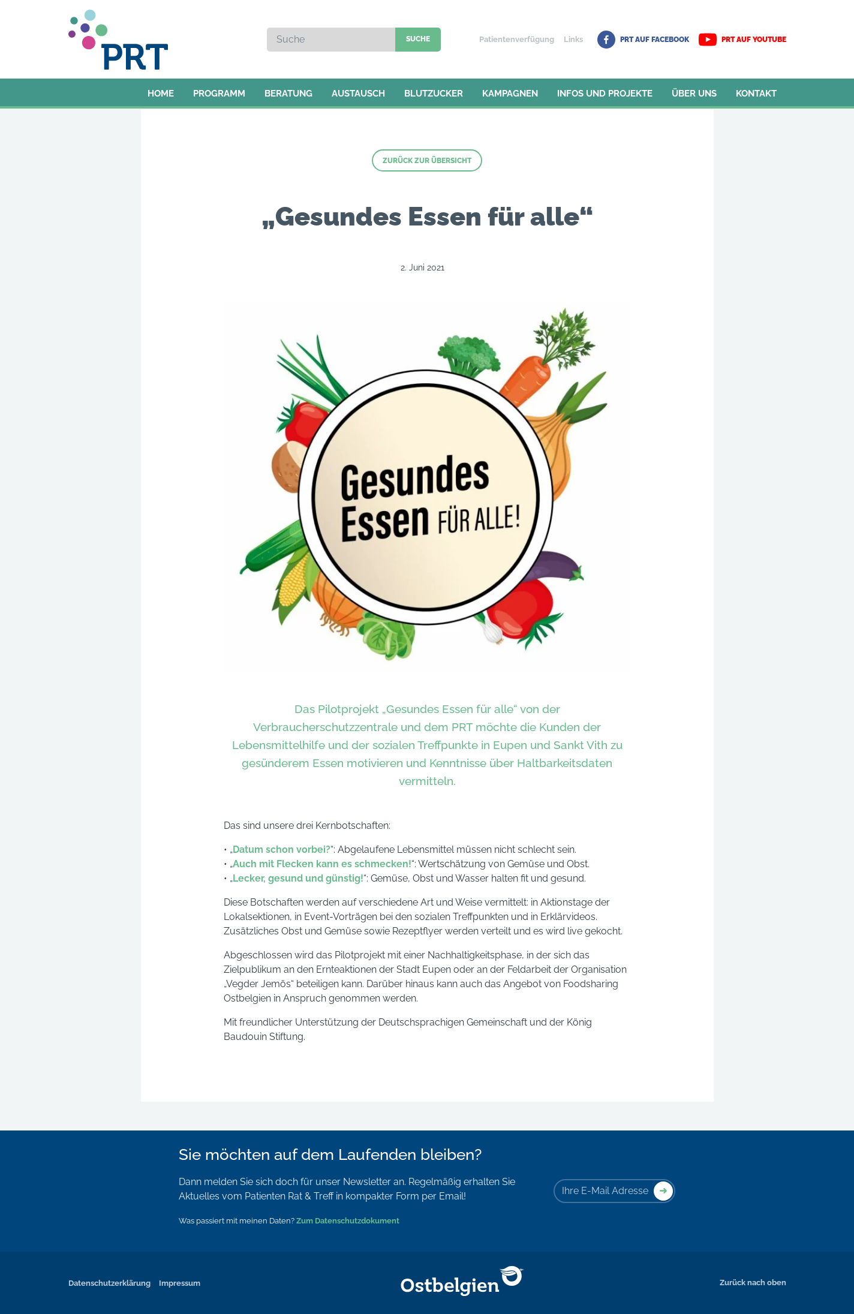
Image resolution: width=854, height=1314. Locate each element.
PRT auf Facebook (643, 40)
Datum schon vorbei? (281, 849)
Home (161, 93)
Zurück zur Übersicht (427, 161)
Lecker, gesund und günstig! (298, 878)
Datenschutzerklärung (109, 1283)
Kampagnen (510, 93)
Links (573, 39)
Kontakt (756, 93)
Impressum (179, 1283)
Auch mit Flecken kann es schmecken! (322, 864)
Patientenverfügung (516, 39)
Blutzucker (433, 93)
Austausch (358, 93)
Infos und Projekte (604, 93)
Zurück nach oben (753, 1282)
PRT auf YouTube (742, 40)
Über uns (694, 93)
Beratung (288, 93)
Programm (219, 93)
